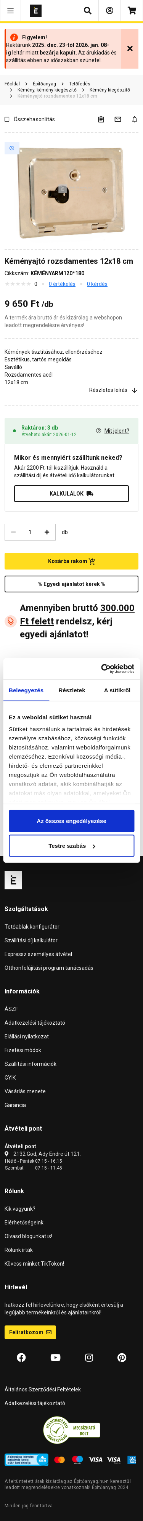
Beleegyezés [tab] (26, 690)
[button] (10, 10)
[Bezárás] (129, 49)
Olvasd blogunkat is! (28, 1236)
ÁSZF (11, 1009)
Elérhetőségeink (24, 1222)
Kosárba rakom (71, 561)
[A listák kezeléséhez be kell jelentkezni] (105, 119)
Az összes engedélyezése (71, 820)
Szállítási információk (30, 1064)
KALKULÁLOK (71, 494)
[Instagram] (89, 1357)
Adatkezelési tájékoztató (35, 1023)
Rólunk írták (19, 1250)
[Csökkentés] (13, 532)
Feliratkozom (30, 1332)
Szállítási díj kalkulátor (31, 940)
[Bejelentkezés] (109, 10)
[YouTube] (55, 1357)
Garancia (15, 1105)
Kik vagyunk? (20, 1209)
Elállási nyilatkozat (27, 1036)
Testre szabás (71, 845)
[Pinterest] (121, 1357)
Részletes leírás (113, 390)
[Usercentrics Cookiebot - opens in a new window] (101, 669)
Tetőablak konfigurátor (32, 927)
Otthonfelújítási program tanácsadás (49, 968)
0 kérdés (97, 284)
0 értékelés (62, 284)
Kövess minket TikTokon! (34, 1264)
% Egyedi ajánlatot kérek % (71, 584)
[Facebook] (21, 1357)
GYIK (10, 1078)
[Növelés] (47, 532)
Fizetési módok (23, 1050)
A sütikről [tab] (117, 690)
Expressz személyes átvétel (38, 954)
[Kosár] (132, 10)
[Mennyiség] (30, 532)
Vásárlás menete (25, 1091)
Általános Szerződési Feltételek (43, 1389)
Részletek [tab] (72, 690)
